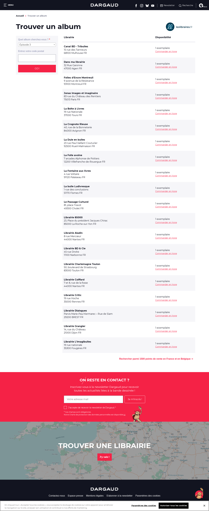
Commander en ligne (166, 51)
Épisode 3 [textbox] (25, 44)
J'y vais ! (104, 457)
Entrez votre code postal (31, 51)
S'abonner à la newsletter (119, 495)
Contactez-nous (57, 495)
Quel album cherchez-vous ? (33, 39)
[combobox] (37, 45)
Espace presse (75, 495)
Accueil (20, 16)
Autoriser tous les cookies (173, 508)
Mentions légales (94, 495)
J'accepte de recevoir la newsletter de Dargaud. (91, 407)
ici (124, 415)
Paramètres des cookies (147, 495)
